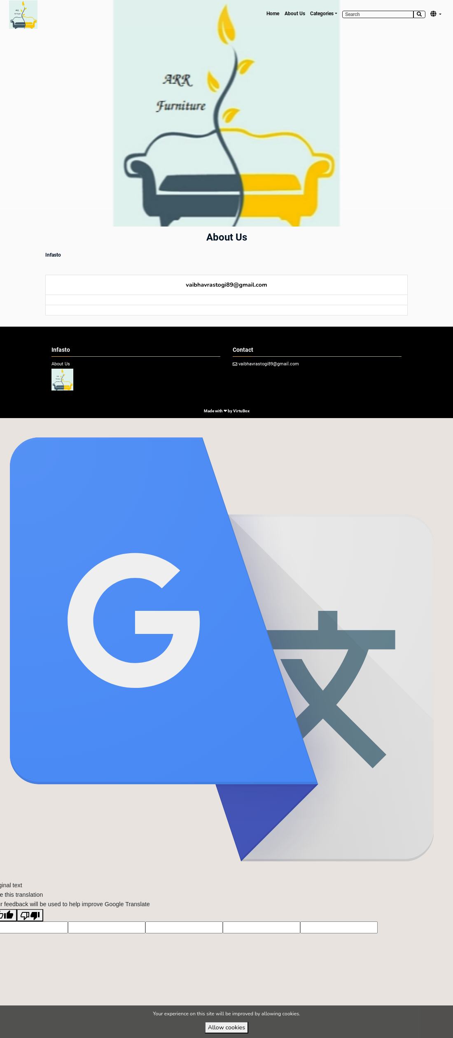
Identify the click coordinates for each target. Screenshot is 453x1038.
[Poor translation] (30, 915)
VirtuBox (241, 411)
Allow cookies (226, 1027)
